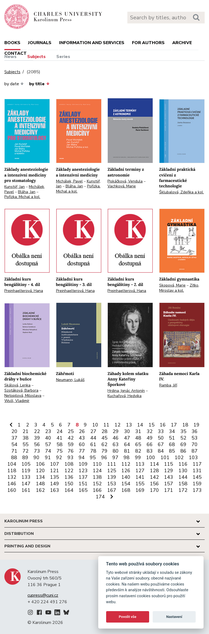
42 (71, 438)
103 (193, 457)
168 (125, 490)
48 (138, 438)
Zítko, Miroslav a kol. (179, 288)
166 (97, 490)
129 (168, 470)
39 (37, 438)
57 (48, 444)
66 (150, 444)
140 (125, 477)
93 (70, 457)
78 (93, 451)
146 (11, 483)
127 (140, 470)
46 (116, 438)
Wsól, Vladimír (16, 400)
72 (26, 451)
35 (183, 431)
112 (125, 464)
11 (106, 425)
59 (71, 444)
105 (25, 464)
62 (104, 444)
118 (11, 470)
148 (40, 483)
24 (60, 431)
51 (172, 438)
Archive (182, 43)
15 (152, 425)
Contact (15, 53)
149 (54, 483)
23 (48, 431)
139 (111, 477)
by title (39, 84)
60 (82, 444)
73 (37, 451)
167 (111, 490)
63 (116, 444)
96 (104, 457)
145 (197, 477)
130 (183, 470)
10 (95, 425)
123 (83, 470)
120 (40, 470)
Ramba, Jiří (168, 385)
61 (93, 444)
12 (118, 425)
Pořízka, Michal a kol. (22, 196)
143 (168, 477)
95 (93, 457)
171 (168, 490)
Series (63, 57)
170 (154, 490)
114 (154, 464)
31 (138, 431)
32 (150, 431)
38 (26, 438)
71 (14, 451)
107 (54, 464)
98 (127, 457)
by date (14, 84)
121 (54, 470)
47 (127, 438)
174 (100, 496)
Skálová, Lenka (17, 385)
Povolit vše (127, 617)
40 (48, 438)
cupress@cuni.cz (42, 595)
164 (68, 490)
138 (97, 477)
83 (150, 451)
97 (115, 457)
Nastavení (174, 617)
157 (168, 483)
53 (195, 438)
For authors (148, 43)
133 (25, 477)
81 (127, 451)
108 (68, 464)
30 (127, 431)
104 (11, 464)
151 (83, 483)
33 (161, 431)
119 (25, 470)
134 (40, 477)
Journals (39, 43)
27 (93, 431)
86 (183, 451)
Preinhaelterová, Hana (23, 290)
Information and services (91, 43)
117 (197, 464)
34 (172, 431)
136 (68, 477)
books (12, 43)
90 (36, 457)
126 (125, 470)
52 (183, 438)
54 (14, 444)
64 (127, 444)
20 (14, 431)
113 (140, 464)
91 (48, 457)
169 (140, 490)
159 (197, 483)
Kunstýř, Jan (14, 186)
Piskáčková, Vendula (125, 181)
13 (129, 425)
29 (116, 431)
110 (97, 464)
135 (54, 477)
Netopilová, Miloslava (22, 395)
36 (195, 431)
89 (25, 457)
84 (161, 451)
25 (71, 431)
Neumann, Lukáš (70, 379)
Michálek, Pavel (69, 181)
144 (183, 477)
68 (172, 444)
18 (185, 425)
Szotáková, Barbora (21, 390)
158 (183, 483)
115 (168, 464)
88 (14, 457)
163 (54, 490)
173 (197, 490)
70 (195, 444)
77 (82, 451)
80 (116, 451)
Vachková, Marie (121, 186)
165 (83, 490)
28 (104, 431)
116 (183, 464)
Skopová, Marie (172, 285)
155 (140, 483)
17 (174, 425)
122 (68, 470)
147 (25, 483)
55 (26, 444)
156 (154, 483)
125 (111, 470)
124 (97, 470)
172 (183, 490)
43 (82, 438)
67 (161, 444)
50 (161, 438)
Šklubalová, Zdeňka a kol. (181, 192)
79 (104, 451)
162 (40, 490)
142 (154, 477)
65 (138, 444)
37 (14, 438)
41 (60, 438)
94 (82, 457)
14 (140, 425)
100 (150, 457)
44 (93, 438)
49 (150, 438)
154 (125, 483)
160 (11, 490)
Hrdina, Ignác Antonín (126, 390)
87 (195, 451)
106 (40, 464)
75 (60, 451)
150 (68, 483)
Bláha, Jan (26, 191)
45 (104, 438)
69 (183, 444)
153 (111, 483)
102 (179, 457)
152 (97, 483)
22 (37, 431)
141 (140, 477)
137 (83, 477)
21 (26, 431)
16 (163, 425)
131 (197, 470)
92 (59, 457)
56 (37, 444)
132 (11, 477)
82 (138, 451)
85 (172, 451)
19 (196, 425)
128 (154, 470)
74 (48, 451)
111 (111, 464)
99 (138, 457)
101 (165, 457)
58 (60, 444)
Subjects (36, 57)
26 (82, 431)
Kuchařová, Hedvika (124, 395)
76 (71, 451)
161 (25, 490)
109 (83, 464)
